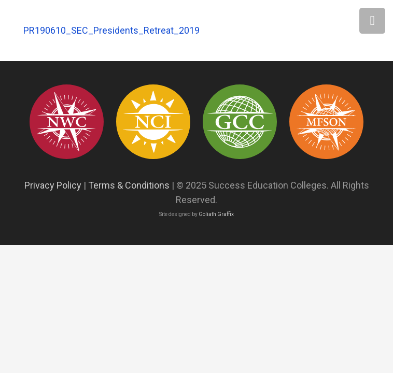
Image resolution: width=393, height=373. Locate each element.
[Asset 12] (326, 121)
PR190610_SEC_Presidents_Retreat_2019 (111, 30)
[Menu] (372, 21)
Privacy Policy (52, 185)
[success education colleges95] (67, 121)
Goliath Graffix (216, 214)
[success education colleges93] (153, 121)
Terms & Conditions (129, 185)
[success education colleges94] (240, 121)
